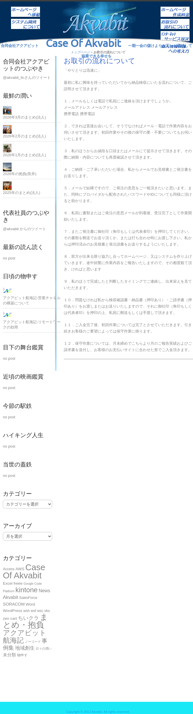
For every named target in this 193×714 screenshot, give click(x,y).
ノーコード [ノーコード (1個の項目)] (33, 641)
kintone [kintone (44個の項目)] (26, 590)
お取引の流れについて (175, 20)
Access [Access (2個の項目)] (8, 569)
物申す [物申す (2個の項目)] (22, 655)
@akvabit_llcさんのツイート (27, 77)
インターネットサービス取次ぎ (175, 32)
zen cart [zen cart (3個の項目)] (10, 618)
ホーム (25, 8)
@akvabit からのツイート (24, 229)
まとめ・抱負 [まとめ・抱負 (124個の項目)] (25, 621)
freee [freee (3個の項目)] (18, 583)
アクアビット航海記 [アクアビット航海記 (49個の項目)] (24, 636)
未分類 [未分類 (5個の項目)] (9, 654)
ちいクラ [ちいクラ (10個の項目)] (28, 618)
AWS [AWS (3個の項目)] (20, 569)
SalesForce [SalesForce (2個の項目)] (28, 598)
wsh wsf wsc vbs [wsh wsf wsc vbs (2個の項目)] (36, 611)
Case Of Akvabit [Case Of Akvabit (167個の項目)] (24, 571)
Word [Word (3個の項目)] (30, 604)
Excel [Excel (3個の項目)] (7, 583)
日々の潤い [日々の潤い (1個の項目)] (44, 648)
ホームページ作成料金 (175, 8)
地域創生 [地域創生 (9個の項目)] (25, 648)
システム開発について (25, 20)
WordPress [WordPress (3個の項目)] (12, 610)
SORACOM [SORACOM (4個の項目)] (14, 604)
